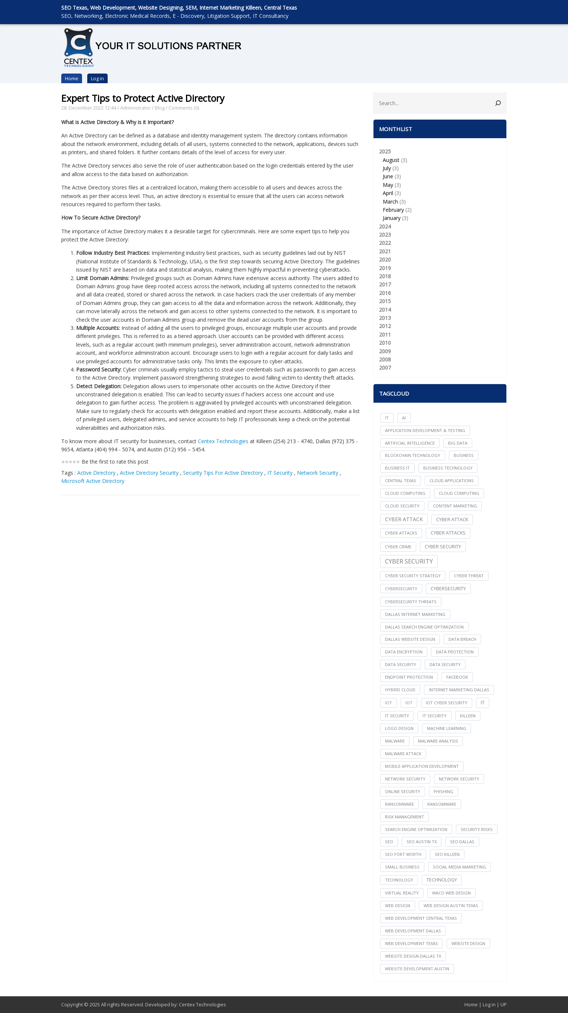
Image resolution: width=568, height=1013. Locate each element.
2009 (385, 351)
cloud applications (452, 480)
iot (388, 702)
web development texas (411, 943)
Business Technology (448, 468)
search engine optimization (416, 829)
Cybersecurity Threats (411, 601)
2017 (385, 284)
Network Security (317, 472)
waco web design (451, 893)
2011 (385, 334)
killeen (468, 715)
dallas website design (410, 639)
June (388, 176)
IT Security (280, 472)
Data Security (445, 664)
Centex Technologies (223, 441)
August (391, 159)
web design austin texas (451, 905)
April (388, 193)
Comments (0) (184, 107)
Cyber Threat (469, 575)
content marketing (455, 506)
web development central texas (421, 918)
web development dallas (413, 931)
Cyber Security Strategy (413, 575)
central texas (400, 480)
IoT (408, 702)
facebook (457, 677)
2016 (385, 292)
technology (399, 880)
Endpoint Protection (409, 677)
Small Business (402, 867)
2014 (385, 309)
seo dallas (462, 841)
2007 (385, 367)
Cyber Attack (404, 519)
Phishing (443, 791)
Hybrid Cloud (400, 689)
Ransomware (441, 804)
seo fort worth (403, 854)
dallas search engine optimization (424, 627)
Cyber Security (409, 561)
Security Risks (477, 829)
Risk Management (404, 816)
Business (464, 455)
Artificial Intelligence (410, 443)
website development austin (417, 968)
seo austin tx (422, 841)
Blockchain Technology (412, 455)
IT (387, 418)
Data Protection (455, 652)
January (392, 217)
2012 (385, 325)
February (393, 209)
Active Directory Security (149, 472)
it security (397, 715)
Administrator (135, 107)
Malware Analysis (438, 741)
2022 (385, 242)
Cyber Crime (398, 546)
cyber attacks (401, 533)
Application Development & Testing (425, 430)
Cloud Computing (459, 493)
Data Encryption (403, 652)
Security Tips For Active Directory (223, 472)
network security (405, 779)
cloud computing (405, 493)
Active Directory (96, 472)
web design (397, 905)
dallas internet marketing (415, 614)
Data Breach (462, 639)
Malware (395, 741)
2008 (385, 359)
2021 (385, 251)
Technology (442, 880)
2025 (440, 185)
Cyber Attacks (448, 533)
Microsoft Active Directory (92, 480)
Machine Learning (446, 728)
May (388, 184)
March (390, 201)
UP (503, 1004)
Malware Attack (403, 753)
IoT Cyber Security (446, 702)
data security (400, 664)
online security (402, 791)
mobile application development (422, 766)
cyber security (443, 546)
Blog (159, 107)
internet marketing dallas (459, 689)
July (387, 168)
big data (457, 443)
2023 (385, 234)
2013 (385, 317)
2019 (385, 268)
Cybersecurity (448, 588)
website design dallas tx (413, 956)
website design (468, 943)
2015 (385, 301)
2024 (385, 226)
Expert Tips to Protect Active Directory (143, 98)
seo (389, 841)
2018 (385, 276)
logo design (399, 728)
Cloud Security (402, 506)
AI (404, 418)
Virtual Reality (402, 893)
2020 (385, 259)
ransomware (399, 804)
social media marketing (459, 867)
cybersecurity (401, 588)
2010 (385, 342)
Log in (97, 78)
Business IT (397, 468)
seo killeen (447, 854)
